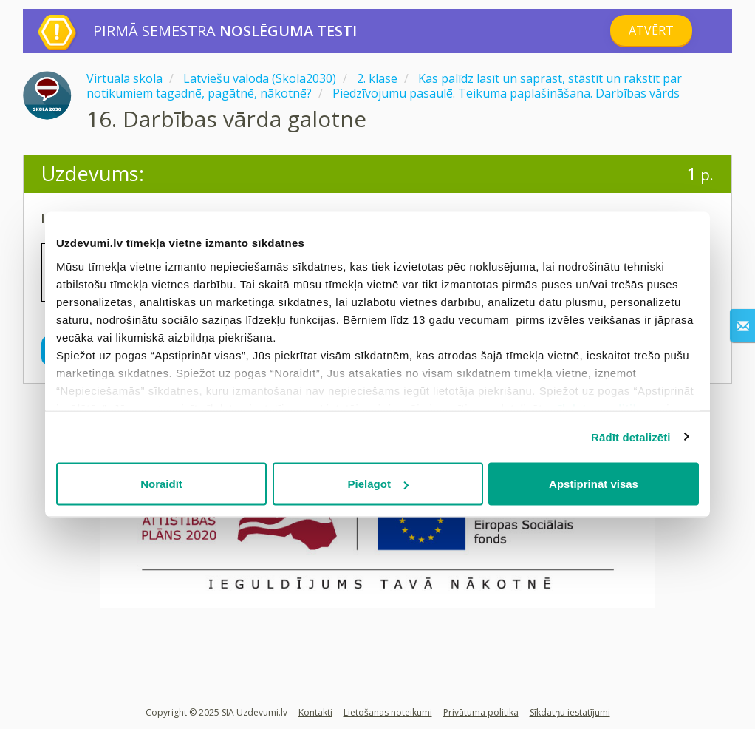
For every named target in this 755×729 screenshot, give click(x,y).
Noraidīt (161, 484)
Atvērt (651, 30)
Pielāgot (378, 484)
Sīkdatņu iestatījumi (570, 712)
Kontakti (315, 712)
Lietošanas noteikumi (388, 712)
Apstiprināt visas (593, 484)
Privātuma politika (481, 712)
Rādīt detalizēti (630, 436)
